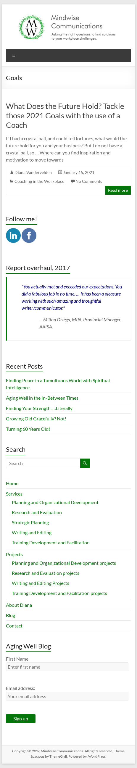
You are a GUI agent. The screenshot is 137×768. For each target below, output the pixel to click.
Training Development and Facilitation (51, 542)
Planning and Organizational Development (55, 502)
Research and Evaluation (37, 512)
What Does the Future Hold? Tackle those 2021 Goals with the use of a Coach (65, 115)
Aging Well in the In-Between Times (42, 398)
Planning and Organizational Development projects (64, 563)
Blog (10, 615)
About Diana (19, 605)
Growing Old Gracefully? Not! (36, 418)
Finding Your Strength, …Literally (39, 408)
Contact (14, 625)
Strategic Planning (30, 522)
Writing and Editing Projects (40, 583)
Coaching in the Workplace (39, 181)
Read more (118, 190)
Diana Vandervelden (33, 172)
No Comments (88, 181)
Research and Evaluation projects (45, 573)
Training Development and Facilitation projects (59, 593)
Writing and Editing (31, 532)
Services (14, 493)
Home (12, 483)
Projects (14, 554)
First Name (17, 658)
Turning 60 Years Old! (28, 429)
